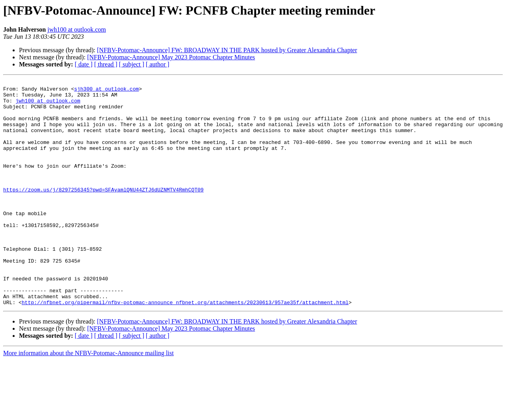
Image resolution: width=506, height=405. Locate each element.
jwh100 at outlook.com (76, 29)
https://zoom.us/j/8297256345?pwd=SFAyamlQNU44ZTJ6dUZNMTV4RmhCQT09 (103, 212)
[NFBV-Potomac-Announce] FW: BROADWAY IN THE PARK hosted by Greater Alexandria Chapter (227, 50)
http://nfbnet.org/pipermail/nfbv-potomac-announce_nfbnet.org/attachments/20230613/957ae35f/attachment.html (185, 347)
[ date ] (84, 64)
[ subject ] (131, 64)
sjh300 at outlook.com (106, 91)
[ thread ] (105, 64)
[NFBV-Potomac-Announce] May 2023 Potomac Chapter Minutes (171, 57)
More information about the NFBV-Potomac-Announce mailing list (88, 398)
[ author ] (158, 64)
